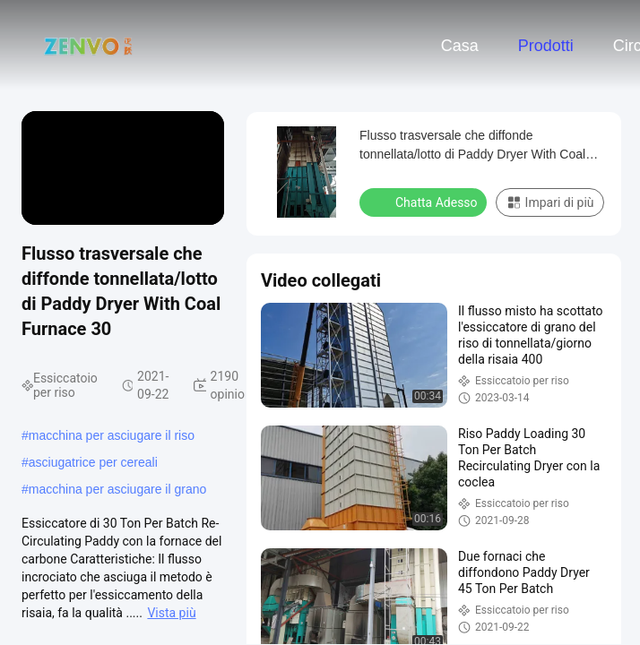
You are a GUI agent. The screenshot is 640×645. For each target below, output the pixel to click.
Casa (460, 46)
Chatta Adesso (425, 202)
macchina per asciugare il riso (112, 435)
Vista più (171, 613)
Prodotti (546, 46)
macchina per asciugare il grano (117, 489)
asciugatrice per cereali (93, 462)
